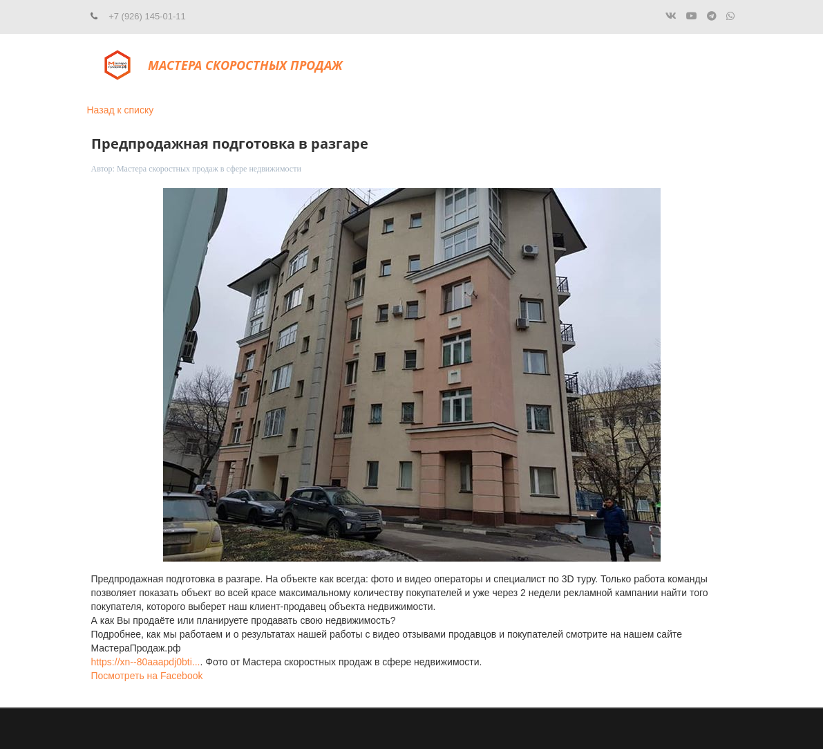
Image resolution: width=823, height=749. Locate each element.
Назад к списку (120, 109)
